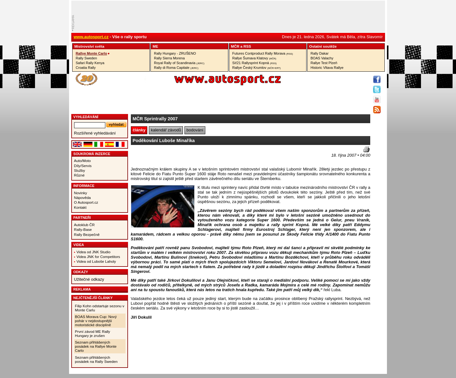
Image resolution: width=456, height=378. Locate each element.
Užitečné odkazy (89, 279)
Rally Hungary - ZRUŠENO (175, 53)
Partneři (82, 217)
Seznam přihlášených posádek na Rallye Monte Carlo (96, 346)
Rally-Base (83, 229)
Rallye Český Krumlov (256, 67)
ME (155, 46)
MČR (235, 46)
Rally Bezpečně (87, 234)
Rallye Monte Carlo (91, 53)
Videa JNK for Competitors (98, 257)
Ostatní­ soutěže (323, 46)
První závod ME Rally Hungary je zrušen (92, 333)
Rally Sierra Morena (169, 58)
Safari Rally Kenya (90, 63)
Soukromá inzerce (91, 154)
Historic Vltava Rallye (327, 67)
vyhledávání (85, 117)
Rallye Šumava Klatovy (254, 58)
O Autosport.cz (86, 202)
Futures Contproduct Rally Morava (262, 53)
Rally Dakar (320, 53)
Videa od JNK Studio (94, 252)
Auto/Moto (82, 161)
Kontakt (80, 207)
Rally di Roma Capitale (176, 67)
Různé (79, 175)
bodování (194, 130)
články (139, 130)
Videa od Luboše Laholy (96, 261)
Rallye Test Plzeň (324, 63)
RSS (247, 46)
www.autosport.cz (91, 36)
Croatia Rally (86, 67)
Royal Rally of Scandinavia (179, 63)
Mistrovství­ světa (89, 46)
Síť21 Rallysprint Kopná (254, 63)
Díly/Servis (83, 166)
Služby (79, 170)
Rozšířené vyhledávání (95, 133)
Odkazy (80, 272)
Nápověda (82, 197)
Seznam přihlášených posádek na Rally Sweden (96, 359)
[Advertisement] (168, 156)
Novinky (80, 193)
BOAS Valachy (322, 58)
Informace (84, 186)
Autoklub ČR (84, 225)
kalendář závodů (166, 130)
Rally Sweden (86, 58)
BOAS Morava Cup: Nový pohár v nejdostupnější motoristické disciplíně (96, 321)
